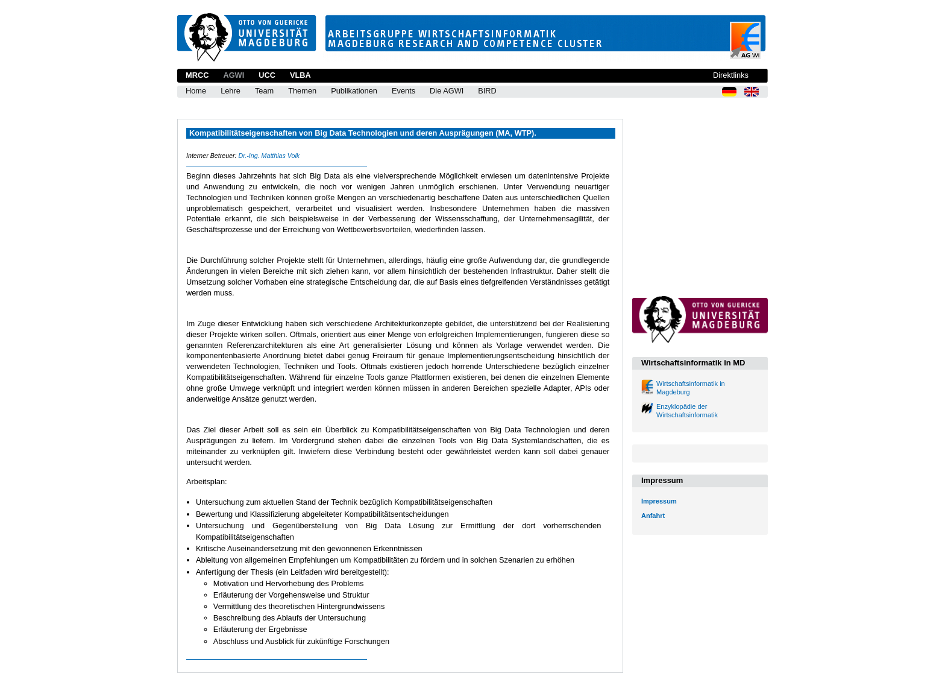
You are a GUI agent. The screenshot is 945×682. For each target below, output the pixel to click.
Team (264, 90)
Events (403, 90)
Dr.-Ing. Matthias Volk (269, 155)
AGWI (233, 75)
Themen (302, 90)
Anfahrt (653, 515)
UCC (267, 75)
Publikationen (354, 90)
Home (196, 90)
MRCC (197, 75)
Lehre (230, 90)
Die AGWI (446, 90)
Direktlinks (731, 75)
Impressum (659, 501)
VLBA (300, 75)
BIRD (487, 90)
